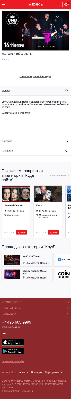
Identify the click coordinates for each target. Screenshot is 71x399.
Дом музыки (11, 215)
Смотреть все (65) (59, 175)
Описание (7, 141)
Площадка (7, 150)
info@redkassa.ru (11, 327)
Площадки (36, 372)
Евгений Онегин (13, 205)
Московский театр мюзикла (46, 216)
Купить (21, 232)
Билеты (6, 90)
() (36, 76)
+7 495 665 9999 (16, 322)
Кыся (39, 205)
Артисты (23, 372)
